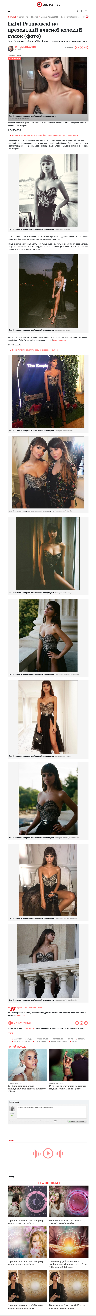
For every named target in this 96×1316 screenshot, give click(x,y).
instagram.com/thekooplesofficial (66, 918)
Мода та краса (14, 58)
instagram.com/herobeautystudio (19, 118)
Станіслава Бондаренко (25, 47)
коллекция (58, 1039)
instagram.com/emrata (63, 229)
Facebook (30, 1028)
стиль (70, 1039)
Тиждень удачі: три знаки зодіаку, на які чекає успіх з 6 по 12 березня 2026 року (68, 1264)
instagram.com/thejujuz (63, 756)
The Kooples (40, 1042)
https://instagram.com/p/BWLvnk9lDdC (25, 1007)
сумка (27, 1042)
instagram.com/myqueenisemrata (66, 1000)
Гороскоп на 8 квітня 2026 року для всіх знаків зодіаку (67, 1222)
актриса (18, 1039)
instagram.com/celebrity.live (64, 593)
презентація (42, 1039)
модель (81, 1039)
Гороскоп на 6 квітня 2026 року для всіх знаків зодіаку (25, 1306)
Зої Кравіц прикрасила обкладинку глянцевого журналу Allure (27, 1088)
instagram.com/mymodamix (64, 430)
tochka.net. (20, 1015)
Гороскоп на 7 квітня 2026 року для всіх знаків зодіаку (25, 1263)
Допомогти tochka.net (28, 17)
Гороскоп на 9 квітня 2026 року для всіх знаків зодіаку (25, 1222)
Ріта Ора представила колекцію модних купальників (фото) (67, 1087)
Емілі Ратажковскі (59, 1042)
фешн (74, 1042)
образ (17, 1042)
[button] (81, 11)
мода (29, 1039)
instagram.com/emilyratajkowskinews (67, 674)
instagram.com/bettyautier (64, 511)
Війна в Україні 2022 (49, 17)
